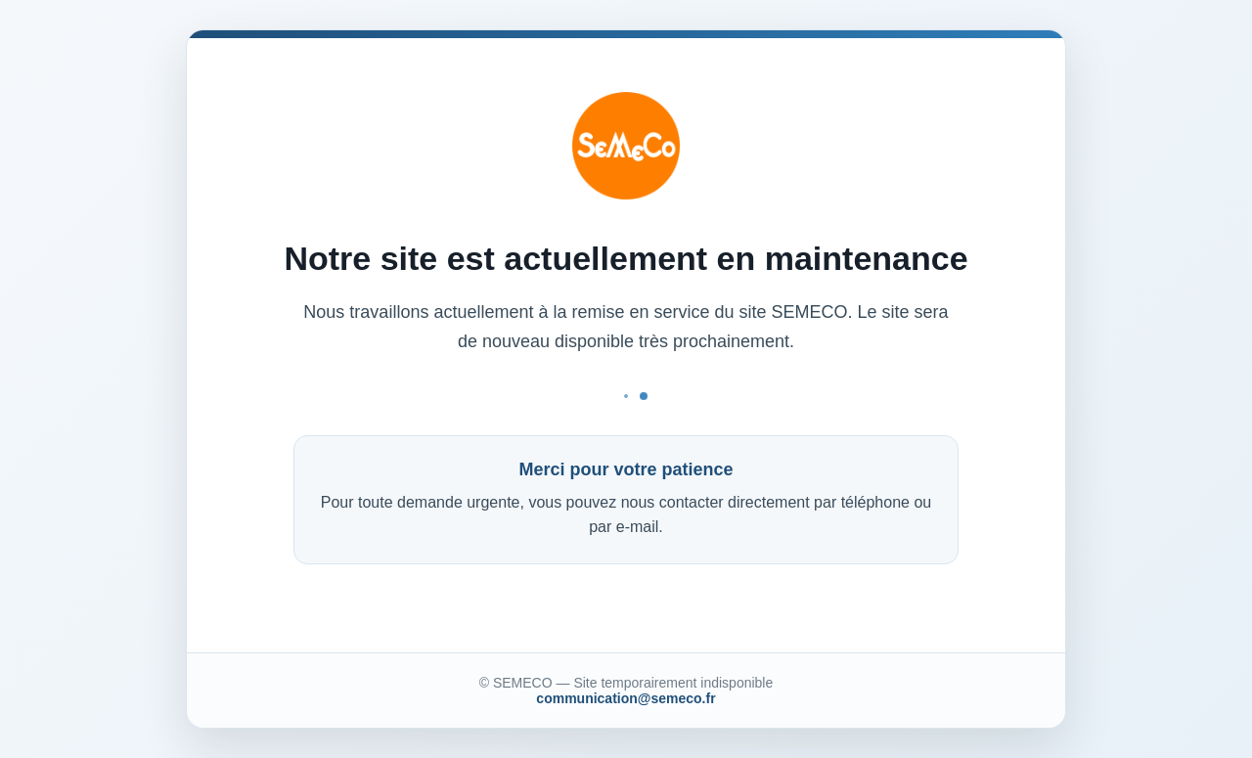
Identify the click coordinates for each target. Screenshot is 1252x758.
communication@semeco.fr (625, 698)
